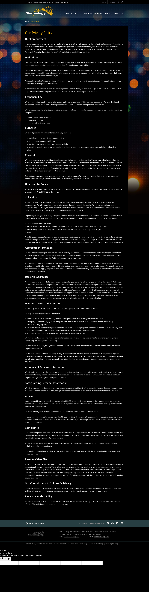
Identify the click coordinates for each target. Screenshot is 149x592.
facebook (112, 523)
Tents (69, 13)
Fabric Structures (110, 532)
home (104, 2)
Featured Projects (93, 13)
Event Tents (98, 532)
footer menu (36, 523)
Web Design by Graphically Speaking (107, 544)
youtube (108, 523)
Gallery (78, 13)
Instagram (122, 523)
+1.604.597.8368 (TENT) (61, 2)
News (107, 13)
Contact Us (117, 13)
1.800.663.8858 (37, 2)
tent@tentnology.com (101, 537)
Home (27, 21)
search (122, 2)
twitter (117, 523)
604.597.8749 (97, 534)
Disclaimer (92, 544)
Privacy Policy (35, 21)
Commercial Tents (87, 532)
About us (112, 2)
